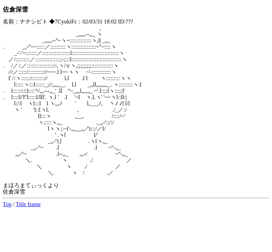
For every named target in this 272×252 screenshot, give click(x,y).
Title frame (28, 204)
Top (7, 204)
